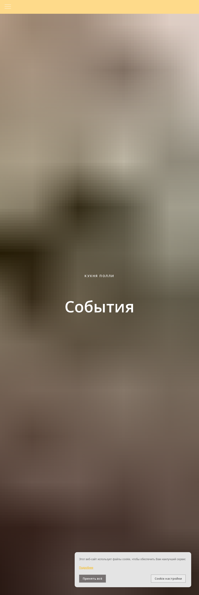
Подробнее (86, 567)
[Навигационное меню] (8, 7)
